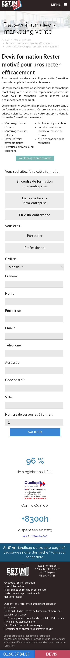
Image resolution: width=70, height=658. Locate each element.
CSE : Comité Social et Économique (23, 625)
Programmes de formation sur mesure (25, 589)
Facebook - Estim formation (19, 582)
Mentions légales (13, 596)
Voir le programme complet (35, 157)
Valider (35, 432)
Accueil (5, 39)
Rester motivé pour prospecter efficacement (29, 43)
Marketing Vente (22, 39)
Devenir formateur (14, 586)
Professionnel (34, 248)
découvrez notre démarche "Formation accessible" (35, 552)
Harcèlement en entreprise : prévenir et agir (28, 628)
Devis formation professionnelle (22, 593)
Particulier (35, 236)
